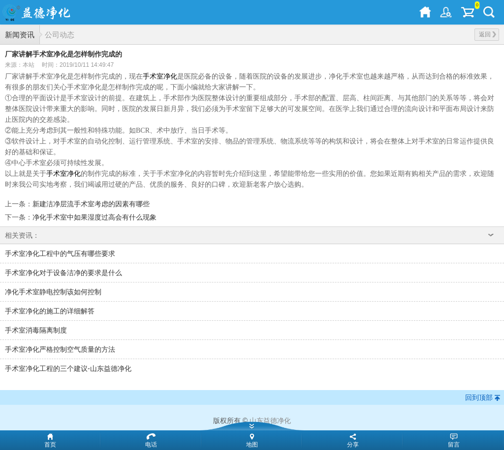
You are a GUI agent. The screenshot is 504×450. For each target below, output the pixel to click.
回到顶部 (479, 397)
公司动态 (59, 34)
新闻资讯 (19, 34)
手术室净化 (160, 76)
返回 (487, 34)
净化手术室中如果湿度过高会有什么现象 (94, 217)
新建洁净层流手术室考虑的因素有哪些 (91, 204)
